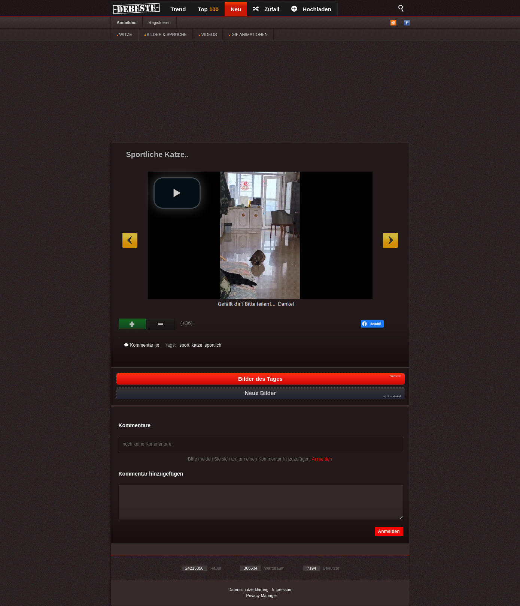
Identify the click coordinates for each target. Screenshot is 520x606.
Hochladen (311, 9)
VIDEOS (208, 34)
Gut (133, 324)
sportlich (213, 345)
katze (197, 345)
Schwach (161, 324)
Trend (178, 9)
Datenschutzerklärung (248, 589)
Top (208, 9)
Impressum (282, 589)
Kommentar (141, 345)
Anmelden (127, 22)
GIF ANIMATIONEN (248, 34)
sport (184, 345)
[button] (177, 193)
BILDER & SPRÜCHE (165, 34)
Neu (236, 9)
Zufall (266, 9)
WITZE (124, 34)
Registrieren (160, 22)
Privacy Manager (261, 595)
